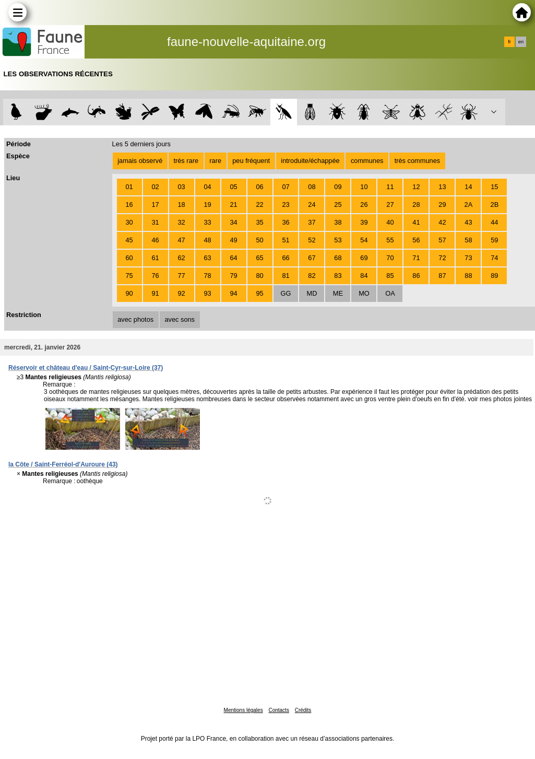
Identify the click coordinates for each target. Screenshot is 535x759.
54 (363, 240)
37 (311, 222)
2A (469, 204)
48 (207, 240)
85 (390, 275)
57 (442, 240)
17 (155, 204)
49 (233, 240)
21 (233, 204)
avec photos (135, 319)
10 (363, 187)
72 (442, 258)
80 (259, 275)
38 (337, 222)
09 (337, 187)
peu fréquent (251, 161)
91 (155, 293)
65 (259, 258)
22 (259, 204)
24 (311, 204)
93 (207, 293)
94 (233, 293)
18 (181, 204)
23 (285, 204)
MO (364, 293)
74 (494, 258)
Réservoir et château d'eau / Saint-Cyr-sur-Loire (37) (85, 367)
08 (311, 187)
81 (285, 275)
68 (337, 258)
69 (363, 258)
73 (468, 258)
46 (155, 240)
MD (312, 293)
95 (259, 293)
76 (155, 275)
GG (286, 293)
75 (129, 275)
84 (363, 275)
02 (155, 187)
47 (181, 240)
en (521, 41)
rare (215, 161)
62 (181, 258)
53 (337, 240)
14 (468, 187)
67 (311, 258)
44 (494, 222)
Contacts (278, 710)
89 (494, 275)
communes (367, 161)
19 (207, 204)
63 (207, 258)
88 (468, 275)
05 (233, 187)
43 (468, 222)
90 (129, 293)
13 (442, 187)
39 (363, 222)
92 (181, 293)
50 (259, 240)
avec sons (179, 319)
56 (416, 240)
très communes (417, 161)
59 (494, 240)
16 (129, 204)
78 (207, 275)
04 (207, 187)
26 (363, 204)
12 (416, 187)
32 (181, 222)
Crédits (303, 710)
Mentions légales (243, 710)
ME (338, 293)
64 (233, 258)
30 (129, 222)
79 (233, 275)
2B (495, 204)
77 (181, 275)
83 (337, 275)
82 (311, 275)
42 (442, 222)
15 (494, 187)
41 (416, 222)
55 (390, 240)
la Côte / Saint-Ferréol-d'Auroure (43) (63, 464)
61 (155, 258)
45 (129, 240)
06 (259, 187)
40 (390, 222)
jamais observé (139, 161)
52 (311, 240)
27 (390, 204)
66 (285, 258)
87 (442, 275)
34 (233, 222)
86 (416, 275)
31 (155, 222)
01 (129, 187)
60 (129, 258)
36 (285, 222)
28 (416, 204)
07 (285, 187)
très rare (185, 161)
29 (442, 204)
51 (285, 240)
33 (207, 222)
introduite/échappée (310, 161)
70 (390, 258)
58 (468, 240)
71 (416, 258)
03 (181, 187)
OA (390, 293)
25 (337, 204)
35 (259, 222)
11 (390, 187)
